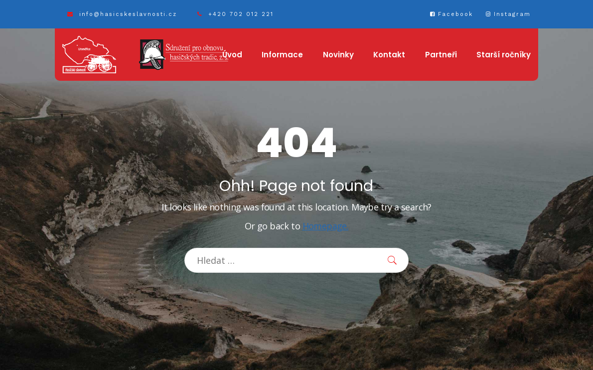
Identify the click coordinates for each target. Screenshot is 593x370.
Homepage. (325, 226)
